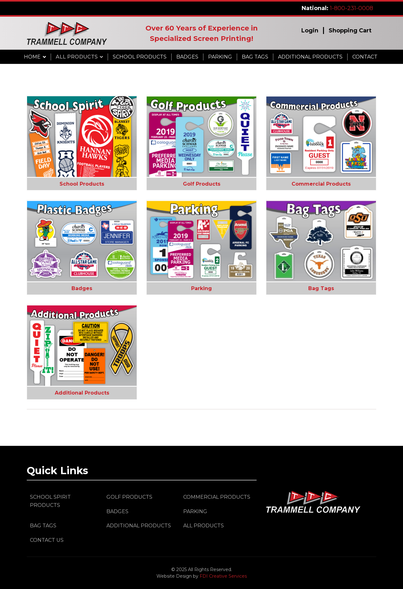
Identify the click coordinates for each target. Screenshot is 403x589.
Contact (364, 57)
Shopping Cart (350, 30)
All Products (77, 57)
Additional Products (310, 57)
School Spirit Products (50, 501)
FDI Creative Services (223, 576)
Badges (187, 57)
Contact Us (47, 540)
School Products (140, 57)
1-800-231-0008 (351, 8)
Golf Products (201, 184)
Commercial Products (321, 184)
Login (309, 30)
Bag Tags (255, 57)
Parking (220, 57)
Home (32, 57)
